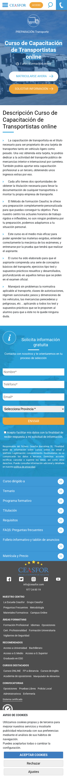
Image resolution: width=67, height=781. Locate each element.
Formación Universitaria (42, 630)
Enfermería (29, 693)
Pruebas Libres (27, 688)
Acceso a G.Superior (36, 653)
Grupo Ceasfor (35, 602)
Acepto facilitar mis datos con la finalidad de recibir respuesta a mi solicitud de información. (33, 434)
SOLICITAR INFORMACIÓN (31, 88)
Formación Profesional (16, 625)
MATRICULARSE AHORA (31, 76)
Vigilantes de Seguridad (16, 635)
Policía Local (45, 688)
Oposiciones (48, 625)
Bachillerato (35, 648)
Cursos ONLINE (12, 670)
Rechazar (33, 763)
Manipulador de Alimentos (46, 676)
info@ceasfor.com (33, 584)
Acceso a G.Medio (13, 653)
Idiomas (35, 625)
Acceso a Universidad (15, 648)
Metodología (37, 607)
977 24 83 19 (33, 589)
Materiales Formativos (15, 612)
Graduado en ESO (13, 658)
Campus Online (38, 612)
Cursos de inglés (50, 670)
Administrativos (12, 693)
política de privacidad (24, 466)
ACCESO (36, 5)
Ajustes (33, 772)
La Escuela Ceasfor (14, 602)
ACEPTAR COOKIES (34, 755)
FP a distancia (31, 670)
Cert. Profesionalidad (15, 630)
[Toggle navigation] (5, 5)
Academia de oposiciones (17, 676)
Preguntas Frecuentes (15, 607)
